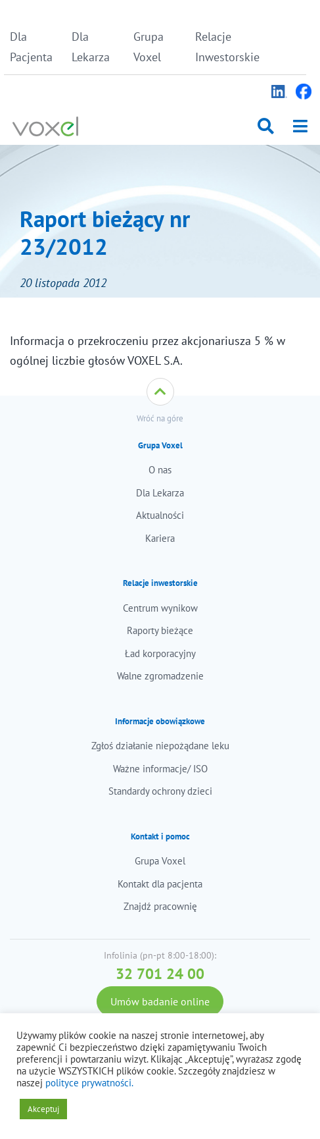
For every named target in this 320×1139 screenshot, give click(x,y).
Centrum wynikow (160, 608)
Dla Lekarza (91, 47)
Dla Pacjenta (31, 47)
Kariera (160, 538)
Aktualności (160, 515)
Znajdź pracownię (160, 906)
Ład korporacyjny (160, 653)
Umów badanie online (160, 1001)
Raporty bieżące (160, 630)
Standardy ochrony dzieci (160, 791)
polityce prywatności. (89, 1082)
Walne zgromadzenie (160, 676)
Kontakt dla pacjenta (160, 884)
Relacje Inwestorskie (222, 47)
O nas (160, 470)
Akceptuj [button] (43, 1109)
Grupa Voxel (148, 47)
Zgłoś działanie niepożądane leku (160, 745)
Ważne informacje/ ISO (160, 768)
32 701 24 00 (160, 973)
